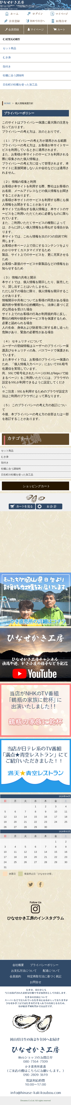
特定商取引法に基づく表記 (44, 976)
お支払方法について (24, 970)
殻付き (7, 66)
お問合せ (35, 982)
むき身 (7, 57)
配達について (51, 970)
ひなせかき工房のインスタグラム (35, 910)
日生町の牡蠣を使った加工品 (20, 84)
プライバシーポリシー (44, 965)
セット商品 (9, 48)
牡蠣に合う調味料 (13, 75)
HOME (7, 103)
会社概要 (18, 965)
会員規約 (15, 976)
